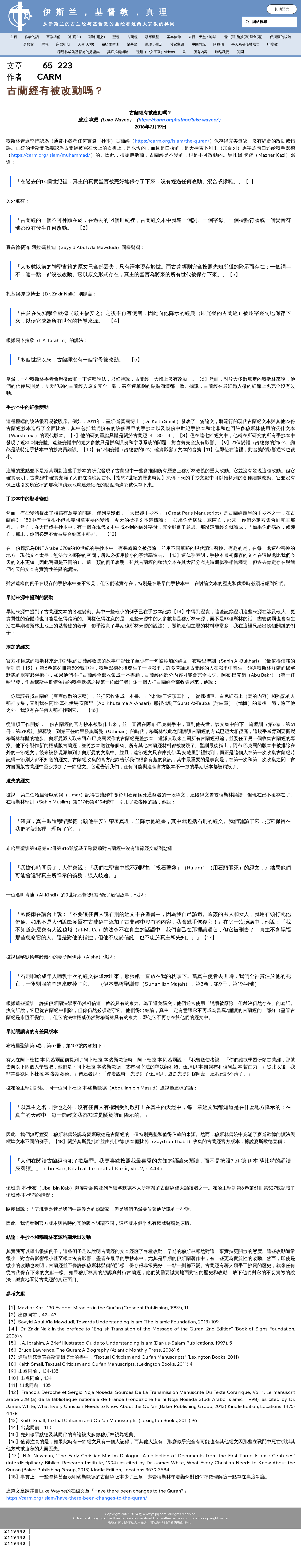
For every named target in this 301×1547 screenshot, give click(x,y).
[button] (282, 9)
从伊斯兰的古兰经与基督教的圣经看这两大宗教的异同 (109, 24)
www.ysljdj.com (154, 1514)
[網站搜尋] (269, 22)
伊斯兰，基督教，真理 (107, 12)
